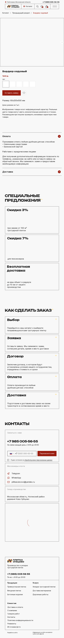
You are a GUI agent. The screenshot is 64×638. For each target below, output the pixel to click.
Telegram (16, 473)
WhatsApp (16, 478)
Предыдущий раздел (21, 13)
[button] (22, 624)
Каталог (5, 13)
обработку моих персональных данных (38, 460)
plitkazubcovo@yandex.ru (23, 482)
